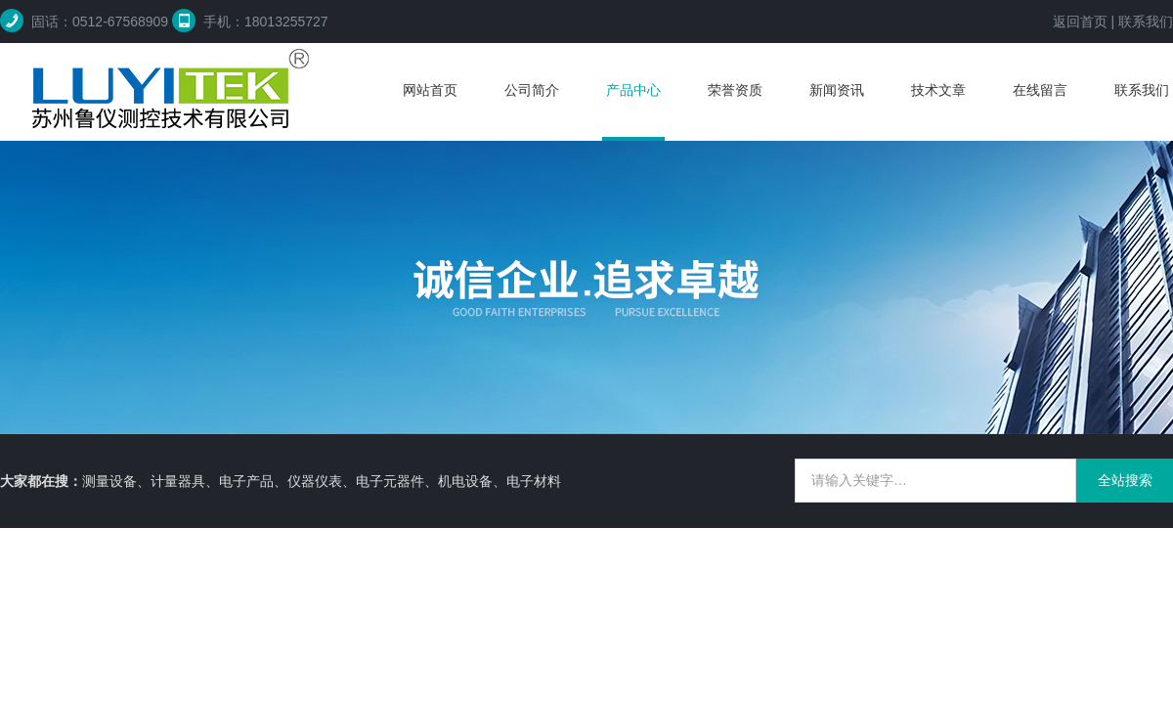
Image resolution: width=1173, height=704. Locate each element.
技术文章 (938, 90)
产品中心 (633, 90)
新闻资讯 (836, 90)
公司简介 (531, 90)
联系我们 (1145, 21)
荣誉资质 (735, 90)
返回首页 (1080, 21)
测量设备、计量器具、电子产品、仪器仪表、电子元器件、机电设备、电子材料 (321, 481)
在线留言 (1040, 90)
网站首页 (430, 90)
